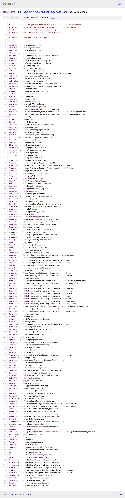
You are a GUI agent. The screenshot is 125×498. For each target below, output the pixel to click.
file (53, 18)
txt (114, 494)
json (121, 494)
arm (13, 11)
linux (19, 11)
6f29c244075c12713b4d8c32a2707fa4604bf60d (48, 11)
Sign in (120, 4)
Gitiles (14, 494)
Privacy (21, 494)
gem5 (6, 11)
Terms (28, 494)
